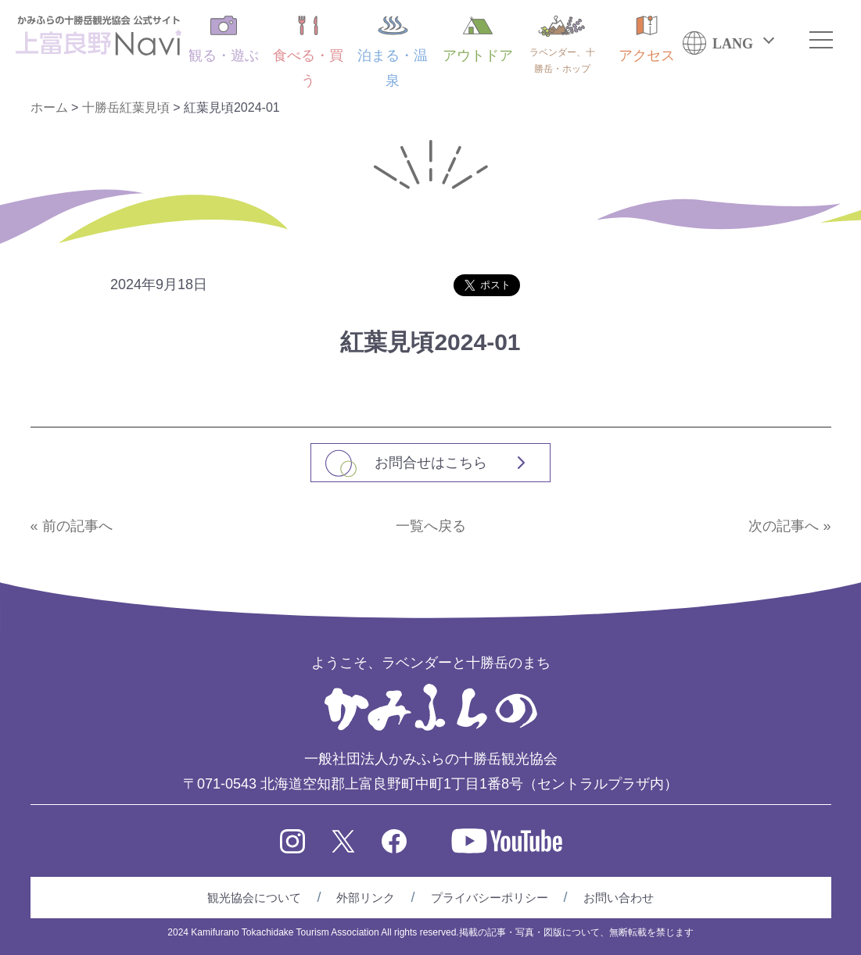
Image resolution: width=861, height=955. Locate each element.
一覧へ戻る (431, 526)
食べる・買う (308, 52)
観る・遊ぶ (223, 39)
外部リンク (365, 897)
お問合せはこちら (431, 462)
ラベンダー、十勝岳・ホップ (562, 45)
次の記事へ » (789, 526)
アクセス (647, 39)
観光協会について (254, 897)
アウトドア (478, 39)
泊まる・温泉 (392, 52)
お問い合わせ (618, 897)
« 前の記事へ (71, 526)
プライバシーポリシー (489, 897)
